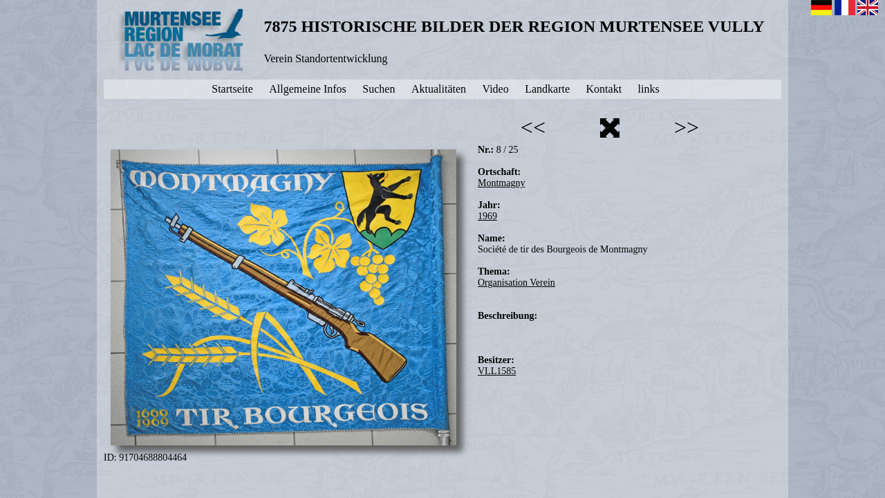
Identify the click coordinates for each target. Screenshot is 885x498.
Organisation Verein (516, 282)
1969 (487, 216)
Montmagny (501, 183)
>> (686, 127)
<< (533, 127)
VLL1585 (497, 371)
